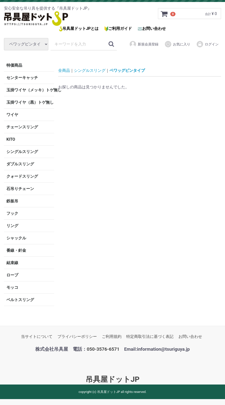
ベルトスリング (20, 299)
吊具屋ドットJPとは (80, 28)
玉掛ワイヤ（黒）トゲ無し (30, 102)
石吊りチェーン (20, 188)
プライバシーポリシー (77, 336)
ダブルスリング (20, 164)
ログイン (207, 44)
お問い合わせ (154, 28)
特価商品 (14, 65)
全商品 (64, 70)
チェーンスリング (22, 127)
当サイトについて (36, 336)
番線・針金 (16, 250)
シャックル (16, 238)
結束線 (12, 262)
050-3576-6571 (103, 349)
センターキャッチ (22, 77)
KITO (10, 139)
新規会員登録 (143, 44)
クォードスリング (22, 176)
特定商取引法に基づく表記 (149, 336)
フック (12, 213)
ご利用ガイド (120, 28)
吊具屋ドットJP (112, 379)
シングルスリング (22, 151)
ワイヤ (12, 114)
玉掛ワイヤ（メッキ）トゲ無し (30, 90)
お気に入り (177, 44)
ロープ (12, 275)
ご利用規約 (111, 336)
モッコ (12, 287)
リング (12, 225)
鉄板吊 (12, 201)
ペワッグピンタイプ (127, 70)
